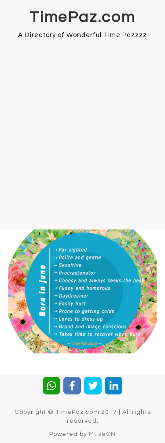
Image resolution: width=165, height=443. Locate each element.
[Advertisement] (82, 129)
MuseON (102, 434)
